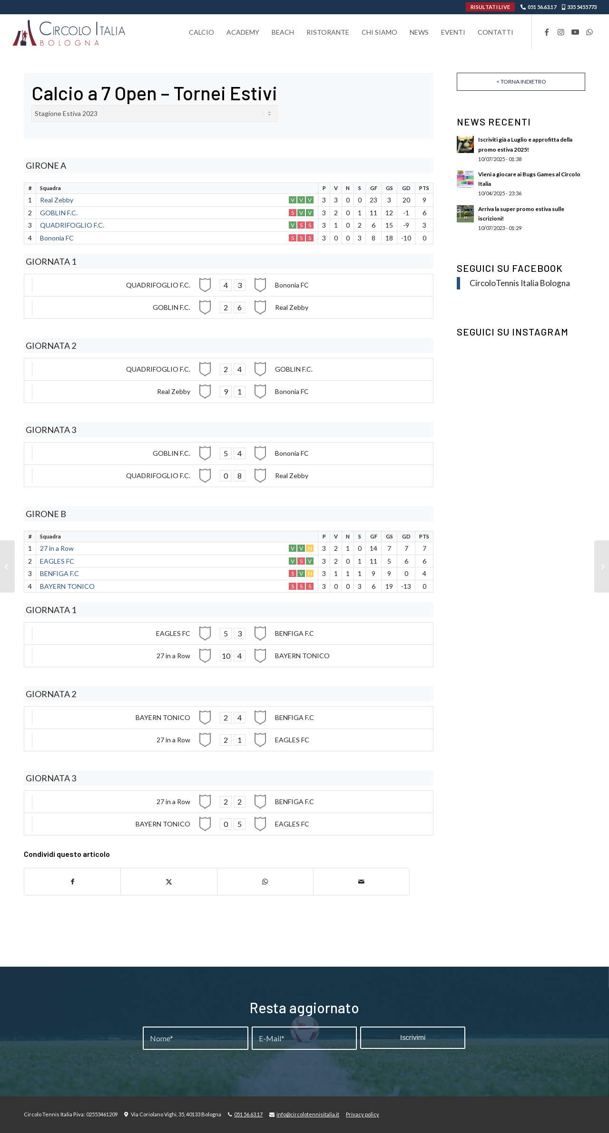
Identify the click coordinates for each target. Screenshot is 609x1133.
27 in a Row (57, 548)
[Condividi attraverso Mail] (361, 881)
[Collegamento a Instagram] (561, 32)
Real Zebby (56, 200)
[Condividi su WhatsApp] (265, 881)
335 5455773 (582, 7)
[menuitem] (201, 32)
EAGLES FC (57, 561)
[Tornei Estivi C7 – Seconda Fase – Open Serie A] (7, 566)
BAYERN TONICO (67, 586)
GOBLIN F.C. (59, 213)
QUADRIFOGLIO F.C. (72, 225)
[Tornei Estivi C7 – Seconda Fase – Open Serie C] (601, 566)
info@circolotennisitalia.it (307, 1114)
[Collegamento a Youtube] (575, 32)
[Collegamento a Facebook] (547, 32)
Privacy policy (362, 1114)
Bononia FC (57, 238)
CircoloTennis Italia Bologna (520, 283)
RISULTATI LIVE (490, 7)
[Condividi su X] (168, 881)
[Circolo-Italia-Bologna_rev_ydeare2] (69, 32)
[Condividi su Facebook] (72, 881)
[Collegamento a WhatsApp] (589, 32)
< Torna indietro (521, 81)
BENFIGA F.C (59, 573)
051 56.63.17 (542, 7)
